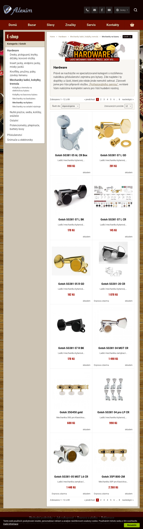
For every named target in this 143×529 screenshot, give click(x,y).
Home (52, 37)
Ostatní (14, 120)
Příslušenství (14, 135)
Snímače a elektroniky (20, 139)
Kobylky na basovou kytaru (24, 94)
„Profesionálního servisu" (103, 84)
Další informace (10, 524)
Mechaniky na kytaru (22, 102)
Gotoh (125, 37)
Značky (70, 25)
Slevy (51, 25)
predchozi (89, 99)
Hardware (63, 37)
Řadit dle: (56, 106)
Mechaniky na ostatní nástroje (26, 106)
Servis (91, 25)
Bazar (32, 25)
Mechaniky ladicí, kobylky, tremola (84, 37)
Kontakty (113, 25)
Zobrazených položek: (114, 106)
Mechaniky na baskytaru (23, 98)
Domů (13, 25)
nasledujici (128, 99)
